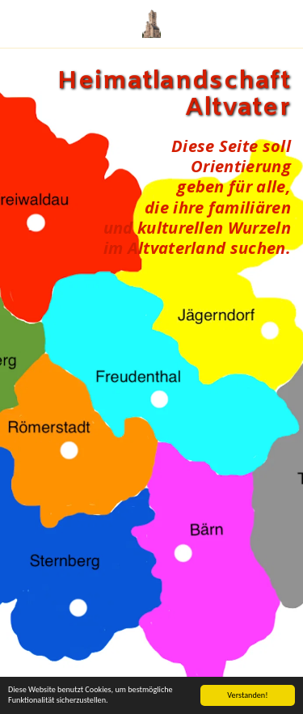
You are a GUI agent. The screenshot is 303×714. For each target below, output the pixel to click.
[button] (18, 23)
